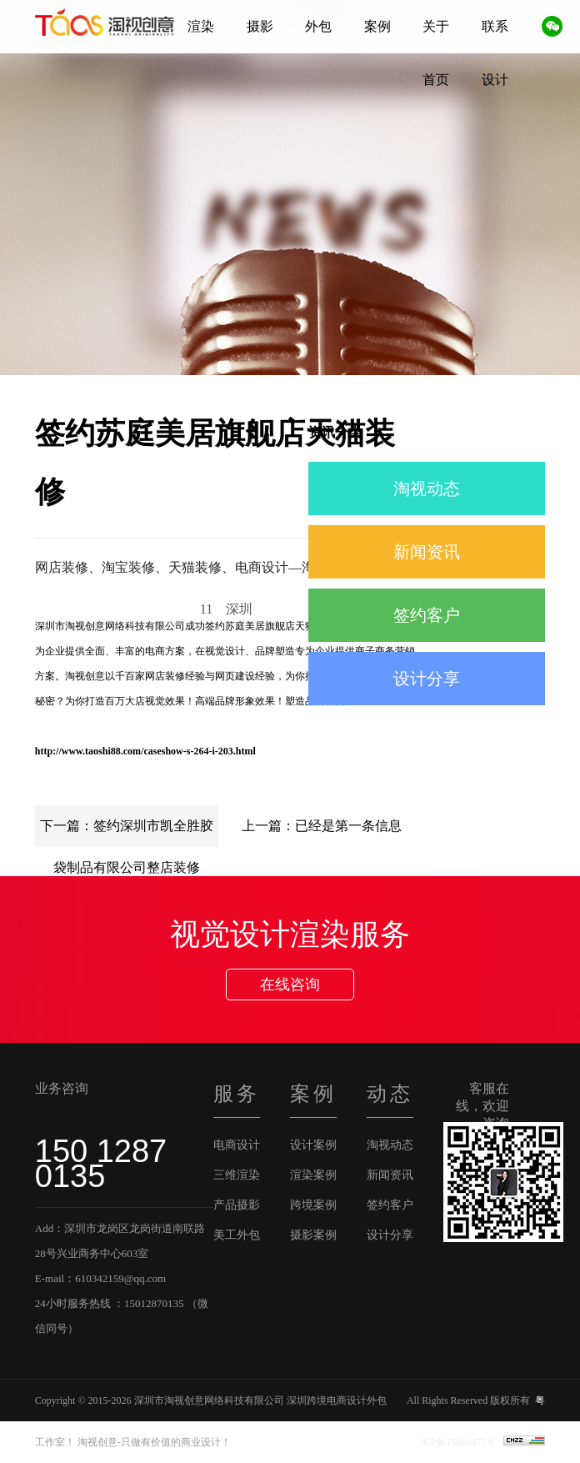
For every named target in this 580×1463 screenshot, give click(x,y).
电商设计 (236, 1145)
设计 (495, 80)
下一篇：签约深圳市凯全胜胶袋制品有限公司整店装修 (126, 833)
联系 (495, 26)
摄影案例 (313, 1235)
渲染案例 (313, 1175)
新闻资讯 (426, 552)
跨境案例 (313, 1205)
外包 (318, 26)
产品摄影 (236, 1205)
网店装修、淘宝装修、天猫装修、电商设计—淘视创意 (195, 567)
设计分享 (426, 678)
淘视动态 (426, 488)
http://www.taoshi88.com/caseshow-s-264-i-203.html (145, 751)
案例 (377, 26)
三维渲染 (236, 1175)
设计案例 (313, 1145)
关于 (435, 26)
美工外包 (236, 1235)
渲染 (201, 26)
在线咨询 (290, 984)
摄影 (260, 26)
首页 (435, 80)
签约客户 (426, 615)
